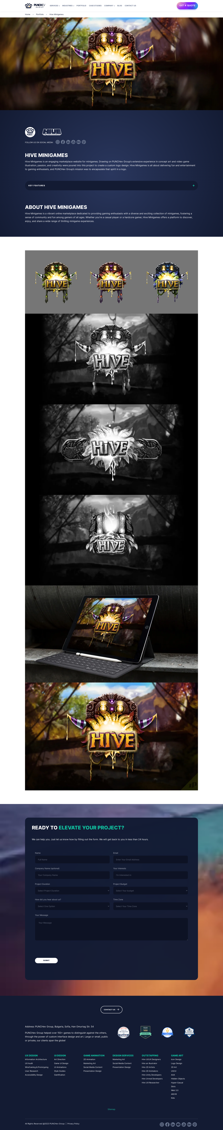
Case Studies (95, 6)
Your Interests (119, 868)
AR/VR (174, 1094)
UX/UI (173, 1071)
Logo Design (176, 1063)
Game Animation (94, 1055)
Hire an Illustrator (149, 1063)
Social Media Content (92, 1067)
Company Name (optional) (47, 868)
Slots (173, 1086)
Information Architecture (36, 1059)
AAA (173, 1075)
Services (54, 6)
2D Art (174, 1067)
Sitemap (111, 1109)
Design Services (123, 1055)
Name (38, 853)
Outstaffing (150, 1055)
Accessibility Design (34, 1075)
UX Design (31, 1055)
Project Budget (120, 884)
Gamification (59, 1075)
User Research (31, 1071)
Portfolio (81, 6)
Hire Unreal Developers (152, 1079)
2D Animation (89, 1059)
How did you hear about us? (48, 899)
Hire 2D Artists (148, 1067)
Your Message (41, 915)
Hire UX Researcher (150, 1083)
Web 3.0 (174, 1090)
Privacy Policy (73, 1124)
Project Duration (42, 884)
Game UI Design (61, 1063)
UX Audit (29, 1063)
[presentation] (56, 949)
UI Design (60, 1055)
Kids (173, 1098)
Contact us (130, 6)
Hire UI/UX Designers (151, 1059)
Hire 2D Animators (150, 1071)
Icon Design (176, 1059)
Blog (119, 6)
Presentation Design (92, 1071)
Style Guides (59, 1071)
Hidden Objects (178, 1079)
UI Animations (60, 1067)
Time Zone (118, 899)
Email (115, 853)
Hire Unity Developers (151, 1075)
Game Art (177, 1055)
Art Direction (59, 1059)
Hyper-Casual (177, 1083)
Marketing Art (89, 1063)
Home (27, 14)
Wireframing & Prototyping (36, 1067)
